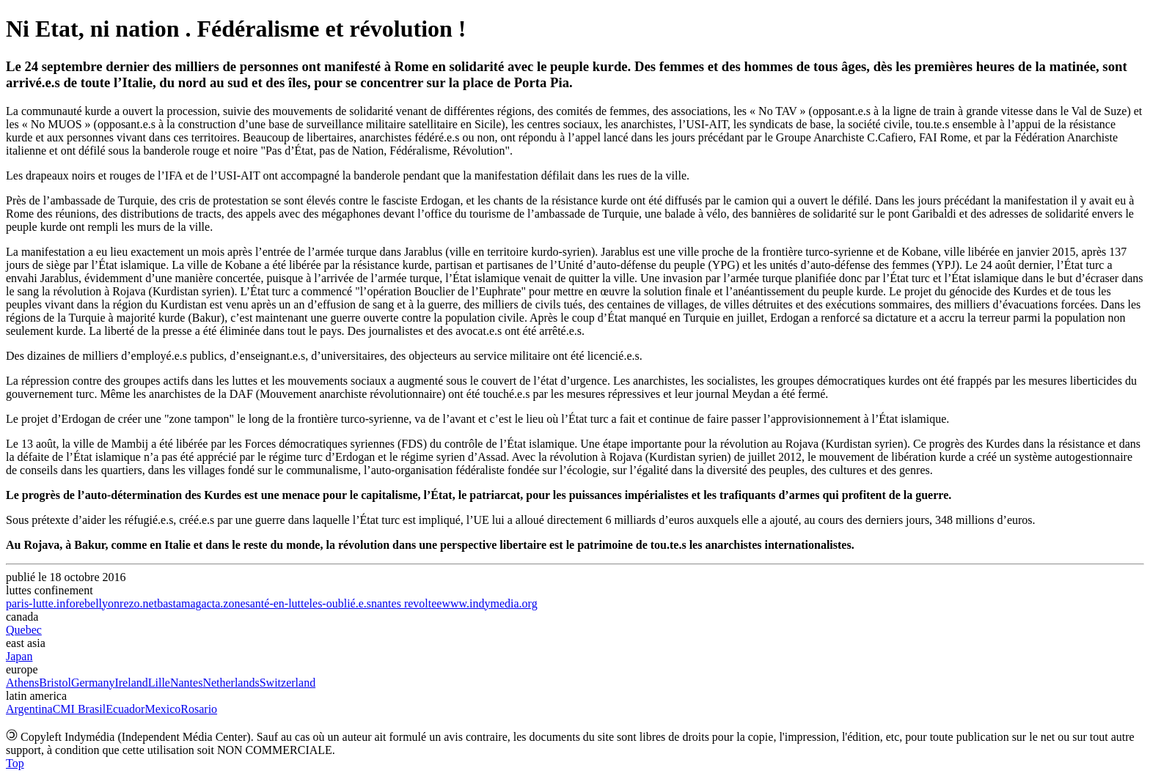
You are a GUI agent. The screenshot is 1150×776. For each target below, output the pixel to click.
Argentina (29, 709)
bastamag (179, 603)
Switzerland (287, 682)
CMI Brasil (79, 709)
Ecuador (125, 709)
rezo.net (138, 603)
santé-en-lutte (278, 603)
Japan (19, 656)
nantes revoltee (406, 603)
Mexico (162, 709)
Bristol (55, 682)
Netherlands (230, 682)
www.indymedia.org (489, 603)
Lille (159, 682)
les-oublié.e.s (340, 603)
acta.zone (224, 603)
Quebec (24, 630)
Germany (93, 682)
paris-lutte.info (41, 603)
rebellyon (98, 603)
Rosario (198, 709)
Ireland (130, 682)
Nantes (186, 682)
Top (15, 763)
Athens (22, 682)
